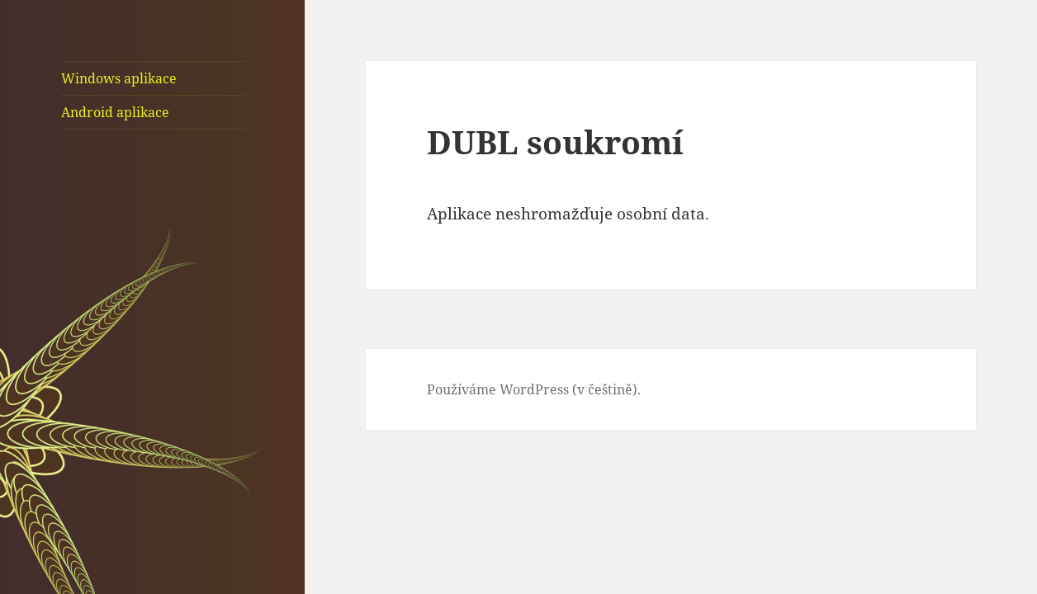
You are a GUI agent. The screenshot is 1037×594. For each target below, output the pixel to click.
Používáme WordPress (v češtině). (534, 389)
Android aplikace (115, 112)
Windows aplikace (119, 78)
